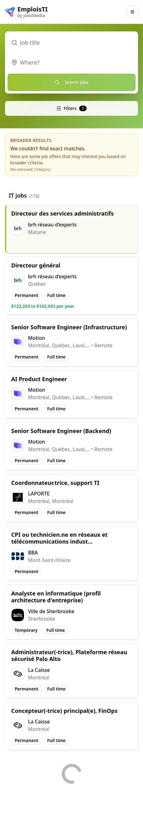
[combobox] (71, 62)
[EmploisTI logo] (26, 12)
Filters (71, 108)
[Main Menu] (132, 11)
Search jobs (71, 82)
